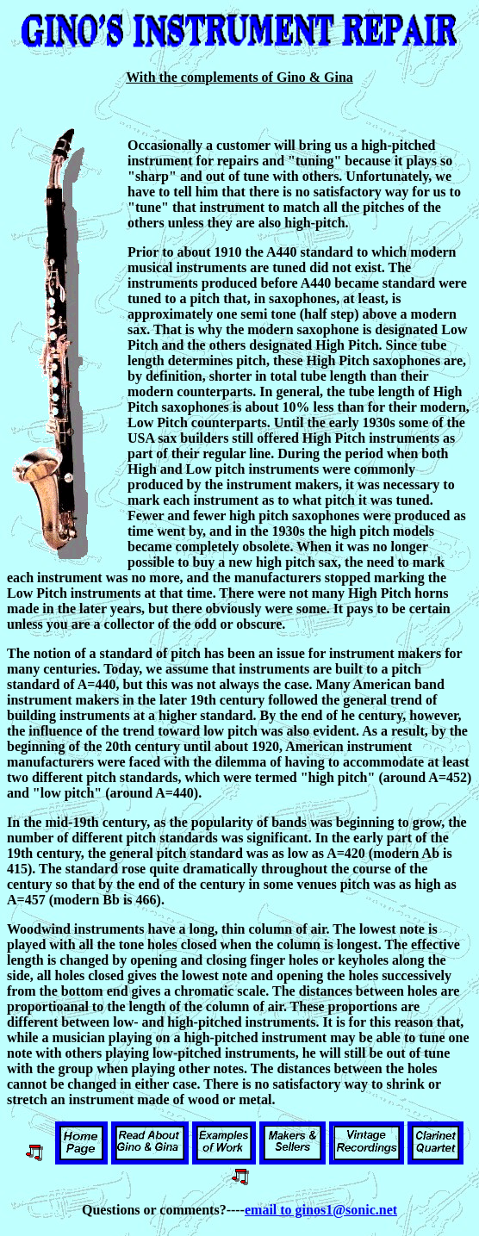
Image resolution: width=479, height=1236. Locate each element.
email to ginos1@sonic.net (321, 1209)
